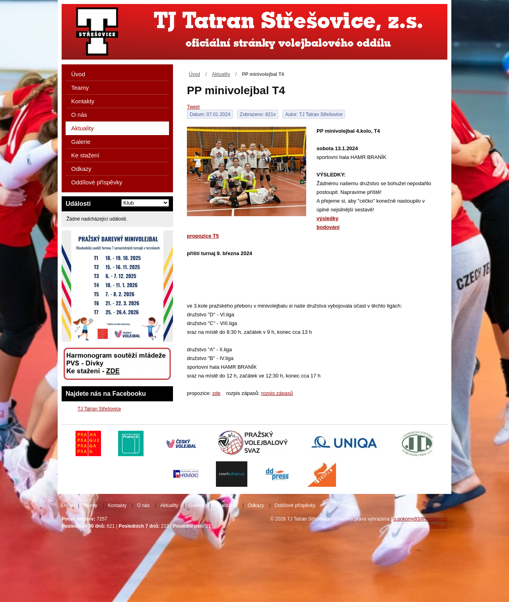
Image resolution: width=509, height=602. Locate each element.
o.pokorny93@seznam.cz (420, 519)
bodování (328, 227)
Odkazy (81, 168)
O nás (79, 114)
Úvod (194, 74)
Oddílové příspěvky (96, 182)
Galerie (80, 141)
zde (216, 393)
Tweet (193, 107)
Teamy (80, 87)
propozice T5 (203, 236)
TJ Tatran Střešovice (99, 409)
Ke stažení (85, 155)
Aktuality (221, 74)
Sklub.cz (438, 526)
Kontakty (82, 101)
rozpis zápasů (277, 393)
